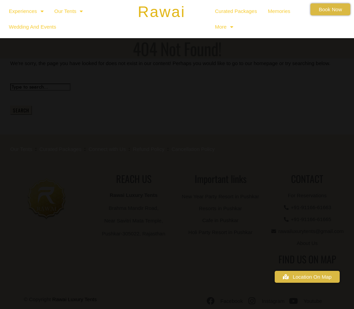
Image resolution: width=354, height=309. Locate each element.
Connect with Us (107, 149)
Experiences (26, 11)
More (224, 27)
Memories (279, 11)
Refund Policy (148, 149)
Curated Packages (236, 11)
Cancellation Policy (193, 149)
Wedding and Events (32, 27)
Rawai (162, 11)
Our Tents (68, 11)
